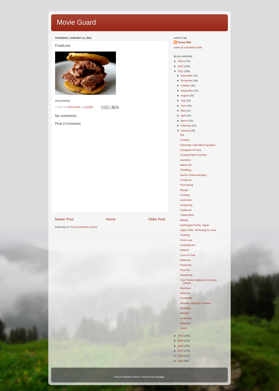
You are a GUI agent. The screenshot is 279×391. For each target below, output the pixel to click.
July (183, 100)
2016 (181, 355)
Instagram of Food (190, 150)
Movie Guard (76, 22)
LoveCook (186, 200)
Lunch (183, 328)
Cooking (185, 195)
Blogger (159, 376)
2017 (181, 350)
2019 (181, 340)
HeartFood (186, 275)
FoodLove (186, 180)
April (184, 115)
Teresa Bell (184, 42)
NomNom (185, 160)
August (185, 95)
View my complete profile (188, 47)
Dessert (184, 250)
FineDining (186, 205)
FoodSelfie (186, 298)
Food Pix (185, 270)
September (187, 90)
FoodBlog (185, 169)
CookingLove (187, 245)
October (186, 85)
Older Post (156, 219)
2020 (181, 335)
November (187, 80)
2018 (181, 345)
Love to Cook (187, 255)
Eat (182, 135)
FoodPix (185, 140)
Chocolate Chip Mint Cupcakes (197, 145)
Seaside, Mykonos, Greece (195, 303)
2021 (181, 71)
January (186, 130)
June (184, 105)
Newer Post (64, 219)
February (186, 125)
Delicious (185, 260)
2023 (181, 61)
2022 (181, 66)
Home (111, 219)
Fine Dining (186, 185)
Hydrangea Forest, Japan (194, 225)
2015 (181, 360)
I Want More (187, 215)
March (185, 120)
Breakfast (185, 308)
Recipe (184, 190)
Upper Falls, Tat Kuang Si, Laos (198, 230)
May (183, 110)
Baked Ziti (186, 165)
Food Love (186, 240)
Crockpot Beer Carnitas (193, 154)
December (187, 75)
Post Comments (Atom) (84, 227)
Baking (184, 220)
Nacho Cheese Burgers (193, 175)
